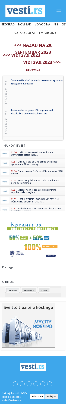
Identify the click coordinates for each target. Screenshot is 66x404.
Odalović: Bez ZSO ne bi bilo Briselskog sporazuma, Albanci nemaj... (34, 163)
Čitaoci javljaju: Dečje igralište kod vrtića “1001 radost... (37, 172)
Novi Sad (24, 24)
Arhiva (44, 290)
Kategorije (29, 290)
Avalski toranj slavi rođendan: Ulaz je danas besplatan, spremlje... (36, 210)
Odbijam (51, 396)
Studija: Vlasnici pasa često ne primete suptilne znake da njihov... (33, 191)
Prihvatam (37, 396)
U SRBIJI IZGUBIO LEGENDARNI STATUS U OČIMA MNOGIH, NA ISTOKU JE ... (35, 200)
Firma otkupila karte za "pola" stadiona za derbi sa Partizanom (35, 181)
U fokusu (13, 290)
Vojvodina (42, 24)
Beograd (8, 24)
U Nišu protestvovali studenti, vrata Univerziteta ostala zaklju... (32, 153)
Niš (56, 24)
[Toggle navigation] (58, 10)
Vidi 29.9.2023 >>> (42, 62)
